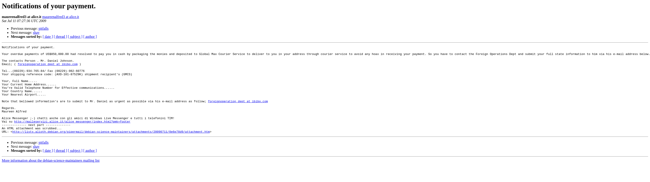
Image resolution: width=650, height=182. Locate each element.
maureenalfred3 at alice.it (60, 17)
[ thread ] (60, 37)
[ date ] (48, 37)
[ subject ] (75, 37)
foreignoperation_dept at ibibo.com (47, 68)
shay (36, 32)
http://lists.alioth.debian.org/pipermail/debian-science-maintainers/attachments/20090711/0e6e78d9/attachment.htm (111, 149)
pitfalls (44, 28)
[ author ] (90, 37)
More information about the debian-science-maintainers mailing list (51, 178)
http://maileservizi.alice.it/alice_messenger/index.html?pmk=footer (72, 137)
